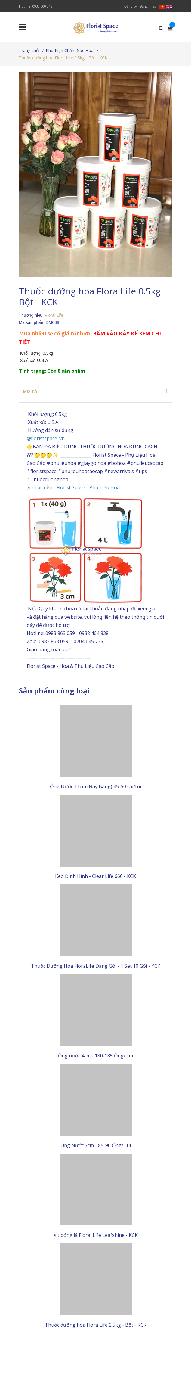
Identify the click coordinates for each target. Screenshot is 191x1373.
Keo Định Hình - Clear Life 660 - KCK (95, 876)
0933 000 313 (42, 6)
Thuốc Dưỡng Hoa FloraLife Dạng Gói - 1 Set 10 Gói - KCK (95, 967)
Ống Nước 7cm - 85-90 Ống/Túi (95, 1147)
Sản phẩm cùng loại (54, 691)
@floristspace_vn (46, 438)
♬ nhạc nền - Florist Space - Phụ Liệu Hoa (73, 487)
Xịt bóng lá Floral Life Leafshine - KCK (96, 1237)
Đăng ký (130, 6)
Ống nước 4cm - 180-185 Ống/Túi (95, 1057)
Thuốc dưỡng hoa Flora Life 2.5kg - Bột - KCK (95, 1327)
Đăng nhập (148, 6)
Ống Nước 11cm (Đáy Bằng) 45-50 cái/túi (95, 786)
